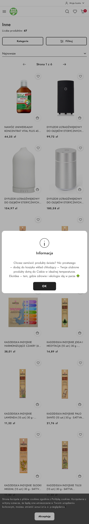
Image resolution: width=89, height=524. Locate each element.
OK (44, 286)
